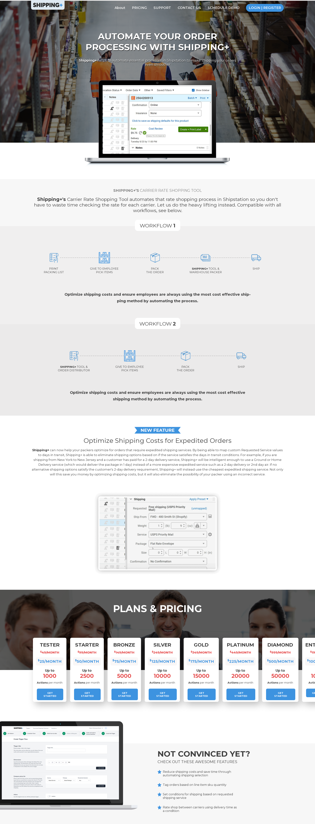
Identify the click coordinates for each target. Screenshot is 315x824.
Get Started (50, 694)
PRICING (139, 8)
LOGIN (254, 8)
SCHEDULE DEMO (223, 8)
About (120, 8)
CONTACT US (189, 8)
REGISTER (272, 8)
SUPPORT (162, 8)
